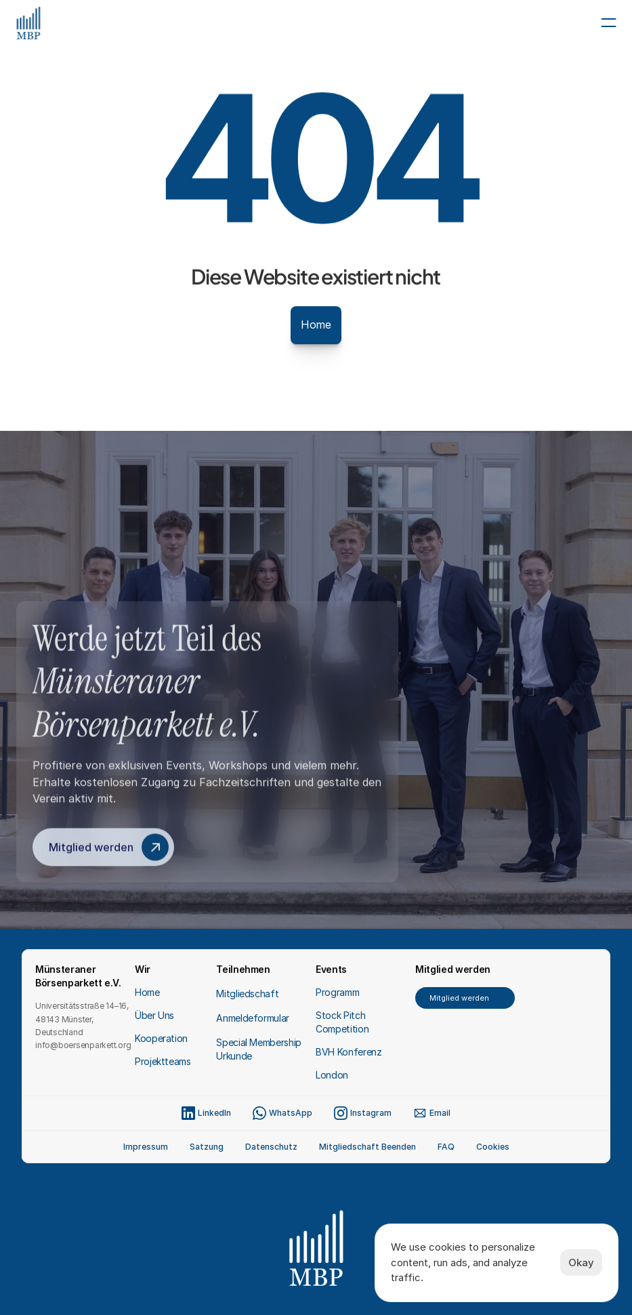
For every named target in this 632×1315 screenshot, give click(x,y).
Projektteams (163, 1061)
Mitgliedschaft (247, 993)
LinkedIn (214, 1113)
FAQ (446, 1147)
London (332, 1075)
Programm (337, 992)
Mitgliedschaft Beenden (367, 1147)
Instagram (371, 1113)
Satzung (207, 1147)
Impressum (145, 1147)
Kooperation (161, 1038)
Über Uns (154, 1015)
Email (439, 1113)
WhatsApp (290, 1113)
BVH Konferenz (348, 1052)
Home (147, 992)
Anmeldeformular (252, 1018)
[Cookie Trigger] (492, 1147)
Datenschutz (271, 1147)
